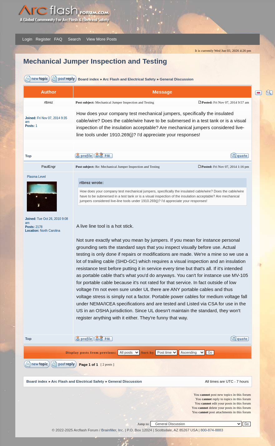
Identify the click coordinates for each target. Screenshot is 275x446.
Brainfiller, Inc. (112, 430)
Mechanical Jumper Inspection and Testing (95, 61)
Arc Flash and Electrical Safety (129, 79)
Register (43, 39)
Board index (88, 79)
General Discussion (177, 79)
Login (27, 39)
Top (28, 156)
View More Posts (101, 39)
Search (74, 39)
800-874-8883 (212, 430)
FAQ (57, 39)
